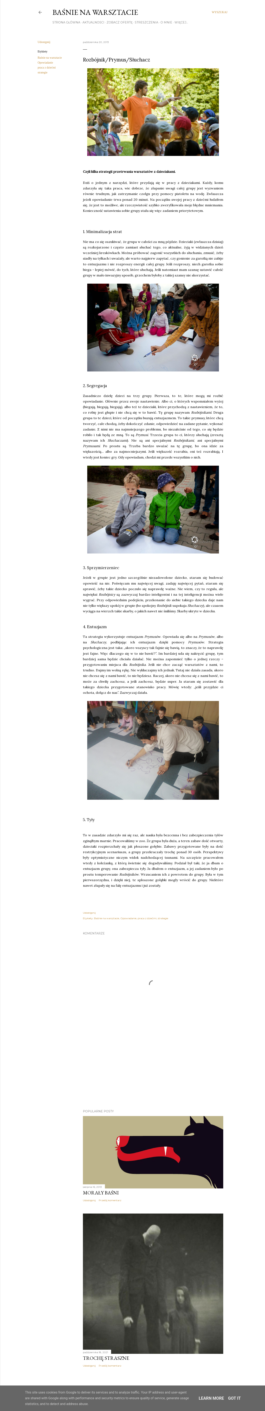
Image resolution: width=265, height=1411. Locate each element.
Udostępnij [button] (44, 42)
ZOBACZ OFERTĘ (119, 22)
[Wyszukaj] (219, 12)
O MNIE (166, 22)
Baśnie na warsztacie (95, 12)
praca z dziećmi (47, 67)
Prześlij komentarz (110, 1200)
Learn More (211, 1398)
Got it (234, 1398)
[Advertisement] (153, 1070)
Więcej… (181, 22)
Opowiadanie (45, 62)
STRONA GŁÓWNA (66, 22)
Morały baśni (101, 1192)
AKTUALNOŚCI (93, 22)
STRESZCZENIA (146, 22)
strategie (42, 72)
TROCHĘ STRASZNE (106, 1358)
